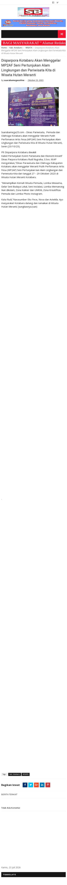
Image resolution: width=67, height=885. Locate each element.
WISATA (29, 47)
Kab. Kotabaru (16, 47)
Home (4, 47)
